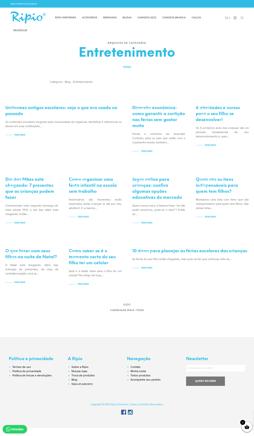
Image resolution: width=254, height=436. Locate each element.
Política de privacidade (26, 379)
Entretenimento (17, 106)
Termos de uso (21, 375)
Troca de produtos (83, 383)
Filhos (203, 117)
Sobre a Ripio (79, 375)
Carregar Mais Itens (127, 318)
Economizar (142, 106)
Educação (205, 109)
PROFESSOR (20, 30)
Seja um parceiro (82, 391)
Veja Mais (19, 137)
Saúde (203, 192)
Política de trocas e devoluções (32, 383)
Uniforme (14, 112)
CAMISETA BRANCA (174, 18)
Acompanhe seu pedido (146, 387)
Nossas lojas (79, 379)
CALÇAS (196, 18)
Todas (127, 67)
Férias (139, 263)
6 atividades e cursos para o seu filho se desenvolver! (218, 116)
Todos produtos (140, 383)
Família (203, 115)
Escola (13, 109)
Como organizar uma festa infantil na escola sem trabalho (93, 191)
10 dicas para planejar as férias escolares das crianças (189, 259)
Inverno (204, 189)
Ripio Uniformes (65, 18)
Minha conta (138, 379)
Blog (74, 387)
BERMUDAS (110, 18)
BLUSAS (127, 18)
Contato (135, 375)
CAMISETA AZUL (146, 18)
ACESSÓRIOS (89, 18)
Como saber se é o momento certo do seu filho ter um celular (92, 265)
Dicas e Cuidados (208, 106)
